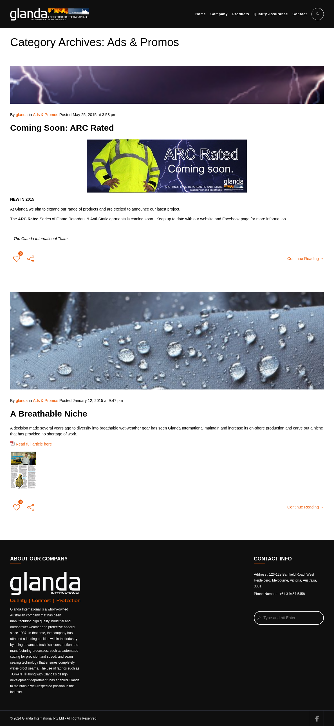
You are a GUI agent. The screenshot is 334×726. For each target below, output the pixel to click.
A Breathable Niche (48, 410)
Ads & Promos (45, 114)
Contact (299, 14)
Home (200, 14)
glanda (22, 114)
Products (240, 14)
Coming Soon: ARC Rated (62, 127)
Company (219, 14)
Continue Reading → (305, 258)
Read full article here (31, 440)
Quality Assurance (271, 14)
